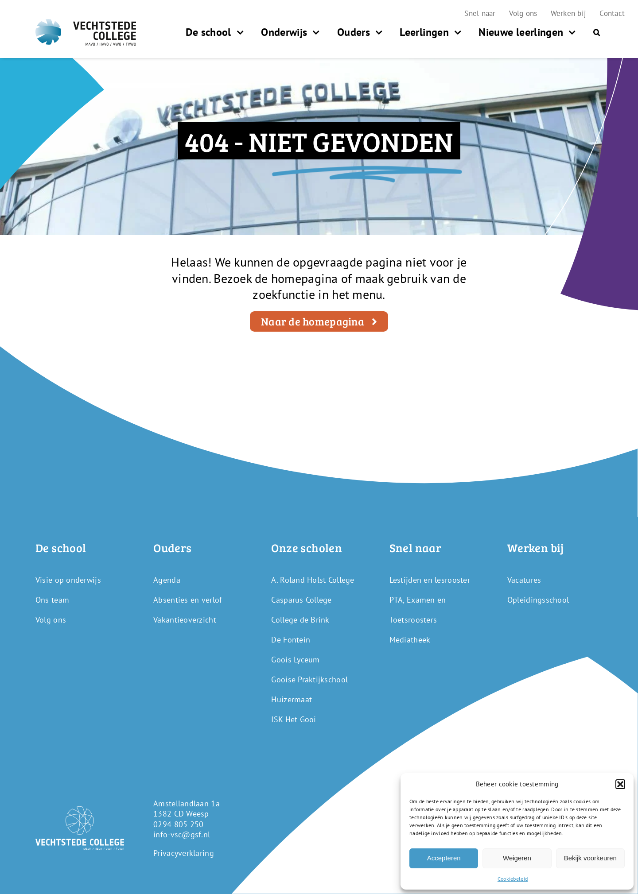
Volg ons (50, 620)
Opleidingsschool (538, 600)
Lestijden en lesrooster (429, 580)
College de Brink (300, 620)
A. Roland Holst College (312, 580)
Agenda (166, 580)
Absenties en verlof (187, 600)
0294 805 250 (178, 824)
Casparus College (301, 600)
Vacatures (524, 580)
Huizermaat (291, 699)
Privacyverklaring (183, 853)
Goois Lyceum (295, 659)
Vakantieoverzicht (184, 620)
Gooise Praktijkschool (309, 679)
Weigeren (517, 858)
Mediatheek (410, 640)
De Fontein (290, 640)
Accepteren (444, 858)
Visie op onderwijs (68, 580)
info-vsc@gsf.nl (181, 834)
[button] (620, 784)
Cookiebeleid (513, 878)
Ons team (52, 600)
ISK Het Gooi (293, 719)
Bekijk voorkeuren (590, 858)
